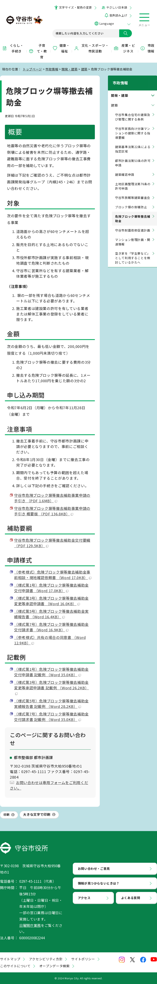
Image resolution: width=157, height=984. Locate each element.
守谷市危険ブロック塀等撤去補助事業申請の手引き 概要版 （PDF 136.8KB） (52, 511)
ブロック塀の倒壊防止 (131, 202)
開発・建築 (69, 69)
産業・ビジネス (124, 48)
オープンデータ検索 (54, 965)
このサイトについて (15, 965)
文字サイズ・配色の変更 (75, 7)
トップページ (32, 69)
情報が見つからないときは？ (98, 883)
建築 (84, 69)
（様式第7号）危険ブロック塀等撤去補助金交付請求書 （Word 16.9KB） (51, 627)
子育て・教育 (38, 51)
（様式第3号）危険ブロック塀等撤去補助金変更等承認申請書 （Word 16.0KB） (51, 600)
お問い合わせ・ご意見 (94, 868)
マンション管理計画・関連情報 (132, 237)
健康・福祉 (61, 48)
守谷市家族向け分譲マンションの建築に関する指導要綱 (132, 128)
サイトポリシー (83, 958)
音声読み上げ (118, 15)
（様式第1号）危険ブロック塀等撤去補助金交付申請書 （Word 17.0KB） (51, 587)
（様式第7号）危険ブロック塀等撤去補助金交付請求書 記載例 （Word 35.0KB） (51, 716)
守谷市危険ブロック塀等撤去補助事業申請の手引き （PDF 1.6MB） (52, 498)
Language (106, 23)
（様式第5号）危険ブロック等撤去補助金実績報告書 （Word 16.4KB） (51, 613)
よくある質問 (130, 897)
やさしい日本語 (116, 7)
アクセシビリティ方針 (46, 958)
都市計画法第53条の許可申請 (133, 158)
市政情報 (147, 48)
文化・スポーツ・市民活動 (91, 48)
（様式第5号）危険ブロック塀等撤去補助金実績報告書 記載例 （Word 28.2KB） (51, 703)
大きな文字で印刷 (36, 814)
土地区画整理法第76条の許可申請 (133, 181)
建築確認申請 (124, 170)
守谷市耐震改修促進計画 (132, 226)
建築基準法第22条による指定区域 (133, 144)
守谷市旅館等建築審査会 (132, 193)
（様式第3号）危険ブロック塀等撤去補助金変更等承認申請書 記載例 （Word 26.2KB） (51, 687)
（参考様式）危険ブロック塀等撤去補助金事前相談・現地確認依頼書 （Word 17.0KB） (52, 574)
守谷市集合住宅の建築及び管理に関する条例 (132, 112)
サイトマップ (10, 958)
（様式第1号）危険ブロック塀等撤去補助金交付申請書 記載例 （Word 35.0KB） (51, 671)
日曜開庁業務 (30, 925)
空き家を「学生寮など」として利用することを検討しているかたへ (132, 253)
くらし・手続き (12, 48)
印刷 (6, 814)
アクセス (84, 897)
